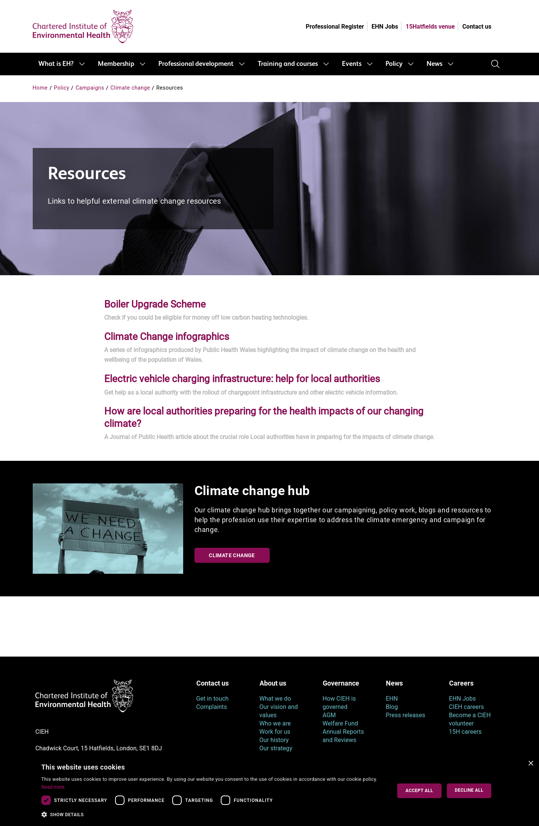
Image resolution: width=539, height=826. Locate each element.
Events (351, 64)
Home (40, 88)
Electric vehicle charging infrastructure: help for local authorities (242, 378)
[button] (211, 814)
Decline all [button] (469, 790)
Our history (274, 740)
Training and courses (288, 64)
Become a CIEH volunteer (470, 719)
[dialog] (269, 791)
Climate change (130, 88)
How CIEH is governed (339, 702)
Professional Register (335, 26)
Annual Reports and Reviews (343, 736)
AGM (329, 715)
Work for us (275, 731)
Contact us (476, 26)
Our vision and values (279, 711)
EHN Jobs (385, 26)
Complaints (211, 706)
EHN (392, 698)
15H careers (465, 731)
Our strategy (276, 748)
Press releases (405, 715)
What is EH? (56, 64)
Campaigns (90, 88)
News (434, 64)
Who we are (275, 723)
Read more (52, 787)
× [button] (530, 764)
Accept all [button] (419, 790)
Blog (392, 706)
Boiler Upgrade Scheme (155, 304)
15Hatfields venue (430, 26)
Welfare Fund (340, 723)
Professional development (196, 64)
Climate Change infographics (166, 336)
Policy (394, 64)
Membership (116, 64)
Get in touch (212, 698)
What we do (275, 698)
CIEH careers (466, 706)
